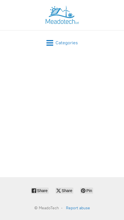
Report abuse (78, 208)
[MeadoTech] (62, 15)
